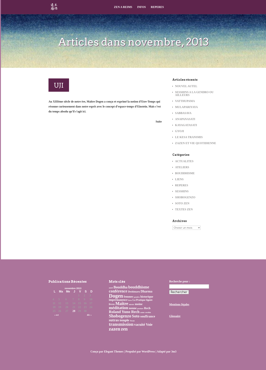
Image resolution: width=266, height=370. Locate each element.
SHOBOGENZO (185, 197)
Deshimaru (134, 291)
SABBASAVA (183, 113)
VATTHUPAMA (185, 101)
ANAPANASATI (185, 119)
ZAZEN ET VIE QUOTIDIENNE (195, 143)
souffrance (147, 316)
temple (124, 320)
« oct (57, 315)
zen (124, 329)
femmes (128, 296)
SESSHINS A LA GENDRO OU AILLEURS (194, 93)
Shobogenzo (120, 316)
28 (73, 311)
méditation (118, 307)
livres (112, 304)
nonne (133, 308)
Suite (159, 121)
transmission (121, 324)
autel (111, 288)
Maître (121, 303)
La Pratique (139, 299)
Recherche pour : (179, 281)
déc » (89, 315)
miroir (131, 304)
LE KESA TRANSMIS (189, 137)
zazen (114, 329)
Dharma (146, 291)
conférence (118, 291)
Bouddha (121, 287)
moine (139, 304)
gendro (137, 297)
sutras (114, 320)
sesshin (148, 312)
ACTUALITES (184, 161)
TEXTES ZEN (184, 209)
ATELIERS (182, 167)
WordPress (148, 351)
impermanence (118, 299)
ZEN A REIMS (123, 7)
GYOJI (179, 131)
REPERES (157, 7)
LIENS (179, 179)
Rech (147, 308)
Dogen (116, 296)
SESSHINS (182, 191)
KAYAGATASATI (186, 125)
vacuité (139, 324)
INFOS (141, 7)
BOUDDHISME (185, 173)
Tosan (132, 321)
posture (140, 308)
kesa (130, 300)
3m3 (173, 351)
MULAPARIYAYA (186, 107)
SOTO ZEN (182, 203)
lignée (149, 299)
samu (142, 312)
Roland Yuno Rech (124, 312)
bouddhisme (138, 287)
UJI (59, 85)
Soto (135, 316)
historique (146, 296)
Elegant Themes (113, 351)
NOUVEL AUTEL (186, 86)
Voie (149, 324)
